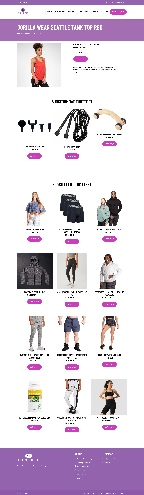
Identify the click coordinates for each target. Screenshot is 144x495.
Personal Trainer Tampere (86, 457)
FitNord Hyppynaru (72, 144)
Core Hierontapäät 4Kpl (34, 144)
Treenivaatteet (94, 42)
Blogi (95, 11)
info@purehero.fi (120, 2)
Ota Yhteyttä (91, 492)
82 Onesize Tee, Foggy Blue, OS (34, 227)
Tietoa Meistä (81, 472)
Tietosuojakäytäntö (111, 492)
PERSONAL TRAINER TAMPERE (55, 11)
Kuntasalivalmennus (83, 464)
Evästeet (101, 492)
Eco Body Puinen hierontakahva (109, 132)
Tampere (110, 2)
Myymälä (104, 11)
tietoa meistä (85, 11)
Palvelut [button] (71, 11)
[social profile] (32, 2)
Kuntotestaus (81, 468)
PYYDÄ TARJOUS (118, 11)
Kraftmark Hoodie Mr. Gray (34, 290)
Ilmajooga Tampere (83, 461)
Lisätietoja (80, 57)
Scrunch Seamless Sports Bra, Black (109, 416)
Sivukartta (123, 492)
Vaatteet (85, 42)
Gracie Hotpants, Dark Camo (109, 353)
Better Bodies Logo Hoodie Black (109, 227)
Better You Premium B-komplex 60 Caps (34, 416)
